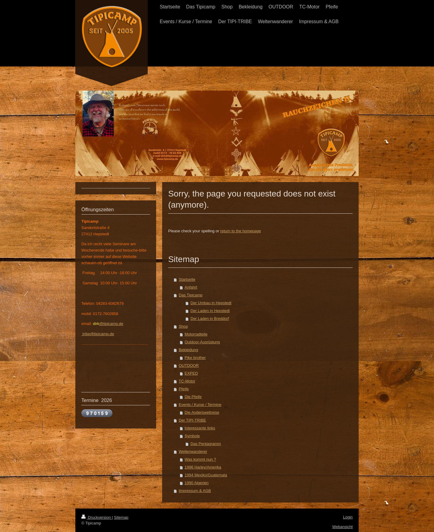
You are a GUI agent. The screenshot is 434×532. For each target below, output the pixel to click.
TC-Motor (187, 381)
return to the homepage (240, 231)
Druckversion (96, 517)
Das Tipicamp (191, 295)
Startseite (187, 279)
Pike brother (195, 357)
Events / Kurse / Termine (200, 404)
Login (348, 517)
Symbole (192, 436)
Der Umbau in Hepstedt (210, 303)
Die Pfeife (193, 396)
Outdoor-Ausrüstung (202, 342)
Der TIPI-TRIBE (192, 420)
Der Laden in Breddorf (209, 318)
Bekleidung (188, 350)
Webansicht (342, 526)
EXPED (191, 373)
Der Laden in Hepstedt (210, 310)
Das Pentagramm (205, 443)
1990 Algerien (197, 483)
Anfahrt (191, 287)
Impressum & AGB (195, 490)
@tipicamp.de (111, 323)
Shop (183, 326)
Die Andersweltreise (202, 412)
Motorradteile (196, 334)
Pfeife (184, 389)
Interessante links (200, 428)
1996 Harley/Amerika (203, 467)
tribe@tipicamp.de (97, 334)
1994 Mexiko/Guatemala (206, 475)
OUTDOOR (189, 365)
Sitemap (121, 517)
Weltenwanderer (193, 451)
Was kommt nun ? (200, 459)
